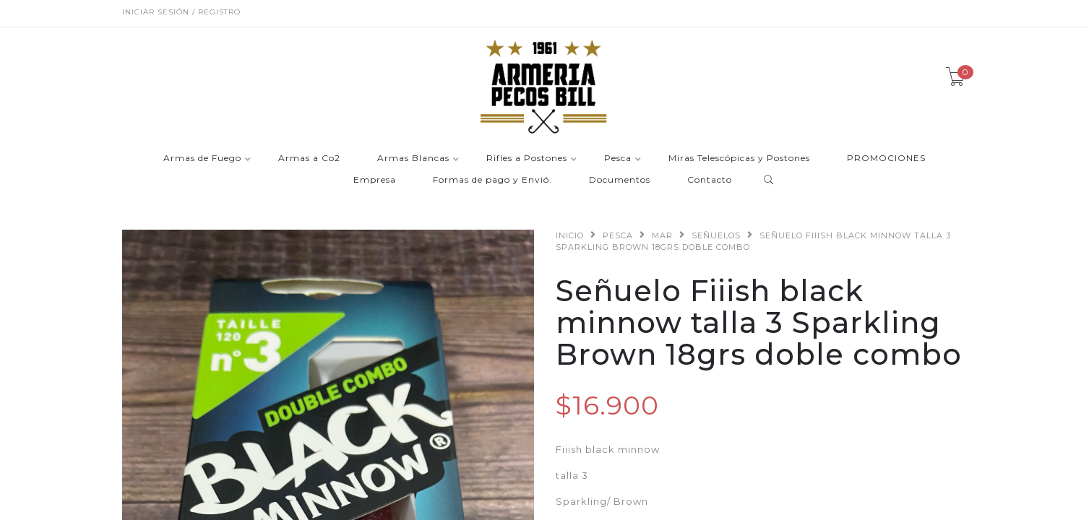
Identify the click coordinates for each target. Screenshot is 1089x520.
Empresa (374, 180)
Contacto (709, 180)
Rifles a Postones (526, 158)
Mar (662, 235)
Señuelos (716, 235)
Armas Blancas (413, 158)
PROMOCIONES (886, 158)
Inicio (570, 235)
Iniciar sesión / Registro (181, 12)
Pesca (618, 158)
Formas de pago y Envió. (492, 180)
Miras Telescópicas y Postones (739, 158)
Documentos (619, 180)
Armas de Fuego (202, 158)
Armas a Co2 (309, 158)
